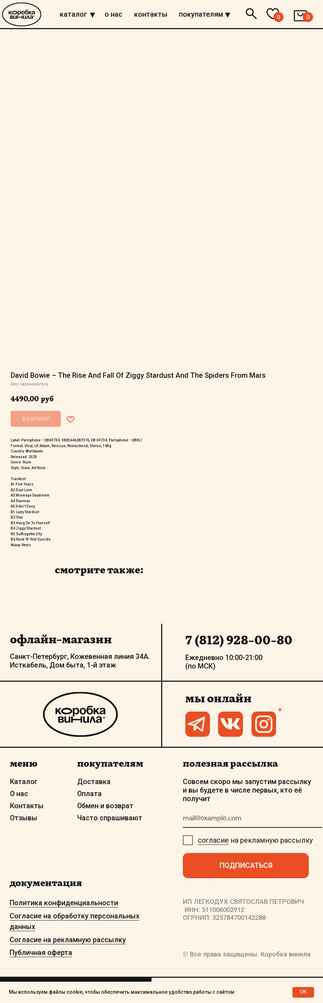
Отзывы (23, 818)
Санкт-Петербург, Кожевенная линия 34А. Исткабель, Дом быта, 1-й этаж (80, 661)
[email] (252, 819)
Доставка (94, 782)
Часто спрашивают (109, 818)
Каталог (24, 782)
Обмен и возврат (105, 806)
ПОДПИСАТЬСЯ (245, 866)
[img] (92, 14)
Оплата (89, 794)
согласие (213, 840)
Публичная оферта (41, 953)
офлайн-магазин (61, 639)
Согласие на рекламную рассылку (68, 940)
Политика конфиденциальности (64, 903)
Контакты (27, 806)
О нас (19, 794)
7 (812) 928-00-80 (238, 640)
